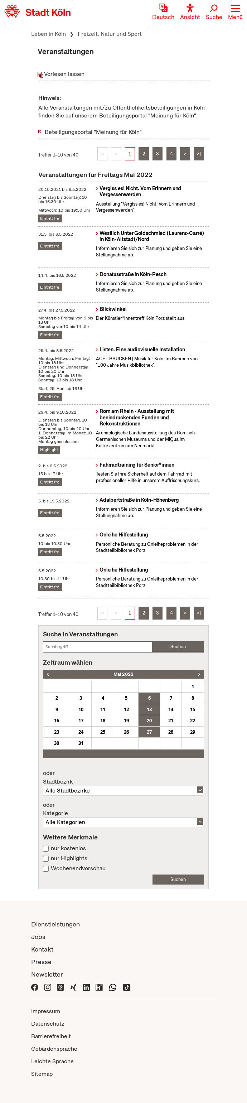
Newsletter (47, 974)
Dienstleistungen (55, 924)
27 (149, 732)
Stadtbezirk (123, 777)
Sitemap (42, 1074)
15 (192, 709)
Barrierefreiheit (51, 1036)
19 (126, 720)
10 (80, 709)
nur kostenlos (68, 848)
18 (102, 720)
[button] (235, 12)
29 (192, 732)
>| (199, 154)
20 (149, 720)
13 (149, 709)
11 (102, 709)
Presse (41, 962)
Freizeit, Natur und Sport (110, 34)
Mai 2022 (123, 674)
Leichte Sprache (52, 1061)
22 (192, 720)
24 (80, 732)
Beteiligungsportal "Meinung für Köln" (93, 132)
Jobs (38, 937)
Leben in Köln (48, 34)
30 (56, 743)
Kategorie (123, 809)
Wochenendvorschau (78, 868)
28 (170, 732)
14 (170, 709)
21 (170, 720)
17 (80, 720)
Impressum (45, 1011)
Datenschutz (47, 1023)
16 (56, 720)
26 (126, 732)
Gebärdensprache (54, 1049)
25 (102, 732)
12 (126, 709)
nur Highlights (69, 858)
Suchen (178, 647)
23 (56, 732)
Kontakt (42, 949)
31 (80, 743)
